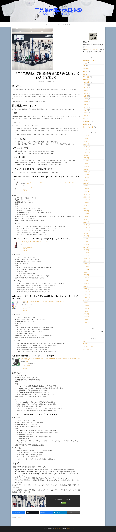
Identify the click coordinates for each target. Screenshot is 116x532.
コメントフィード (88, 346)
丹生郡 (86, 85)
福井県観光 (86, 80)
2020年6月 (86, 275)
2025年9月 (86, 155)
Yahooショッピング (27, 187)
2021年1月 (86, 255)
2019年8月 (86, 303)
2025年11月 (86, 150)
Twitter (57, 25)
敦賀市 (86, 107)
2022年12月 (86, 194)
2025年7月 (86, 161)
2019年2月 (86, 319)
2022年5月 (86, 211)
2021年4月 (86, 247)
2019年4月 (86, 314)
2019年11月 (86, 294)
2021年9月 (86, 233)
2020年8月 (86, 269)
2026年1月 (86, 144)
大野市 (86, 101)
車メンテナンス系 (88, 127)
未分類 (85, 74)
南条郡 (86, 93)
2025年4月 (86, 169)
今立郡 (86, 88)
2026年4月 (86, 138)
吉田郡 (86, 96)
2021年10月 (86, 230)
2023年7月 (86, 175)
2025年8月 (86, 158)
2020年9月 (86, 266)
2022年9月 (86, 202)
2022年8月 (86, 205)
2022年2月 (86, 219)
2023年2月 (86, 189)
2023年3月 (86, 186)
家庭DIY (85, 71)
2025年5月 (86, 166)
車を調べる (86, 124)
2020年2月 (86, 286)
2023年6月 (86, 177)
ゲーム (85, 63)
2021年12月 (86, 225)
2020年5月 (86, 278)
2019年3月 (86, 317)
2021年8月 (86, 236)
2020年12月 (86, 258)
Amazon (25, 189)
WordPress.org (87, 349)
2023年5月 (86, 180)
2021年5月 (86, 244)
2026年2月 (86, 141)
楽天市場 (25, 191)
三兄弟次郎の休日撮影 (58, 10)
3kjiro (53, 81)
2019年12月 (86, 292)
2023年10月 (86, 172)
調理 (84, 118)
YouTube (49, 25)
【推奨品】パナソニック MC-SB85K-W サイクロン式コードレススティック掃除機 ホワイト (42, 301)
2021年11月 (86, 227)
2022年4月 (86, 214)
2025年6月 (86, 163)
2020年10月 (86, 264)
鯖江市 (86, 115)
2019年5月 (86, 311)
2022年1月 (86, 222)
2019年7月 (86, 305)
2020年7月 (86, 272)
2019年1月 (86, 322)
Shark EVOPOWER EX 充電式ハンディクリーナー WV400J (34, 241)
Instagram (66, 25)
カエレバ (27, 183)
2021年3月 (86, 250)
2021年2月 (86, 253)
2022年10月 (86, 200)
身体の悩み (86, 121)
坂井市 (86, 99)
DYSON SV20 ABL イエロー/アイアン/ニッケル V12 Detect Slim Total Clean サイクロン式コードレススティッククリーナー (50, 182)
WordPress (57, 528)
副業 (84, 66)
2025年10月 (86, 152)
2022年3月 (86, 216)
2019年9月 (86, 300)
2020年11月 (86, 261)
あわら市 (86, 82)
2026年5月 (86, 136)
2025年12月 (86, 147)
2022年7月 (86, 208)
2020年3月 (86, 283)
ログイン (85, 341)
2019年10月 (86, 297)
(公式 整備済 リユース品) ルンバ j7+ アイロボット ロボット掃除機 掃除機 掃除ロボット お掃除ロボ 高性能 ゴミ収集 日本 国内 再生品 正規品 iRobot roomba (50, 359)
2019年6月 (86, 308)
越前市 (86, 113)
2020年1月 (86, 289)
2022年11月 (86, 197)
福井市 (86, 110)
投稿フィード (87, 344)
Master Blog (70, 528)
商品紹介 (20, 517)
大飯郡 (86, 104)
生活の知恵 (86, 77)
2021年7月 (86, 239)
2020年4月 (86, 280)
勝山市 (86, 90)
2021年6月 (86, 241)
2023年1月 (86, 191)
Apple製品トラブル (88, 60)
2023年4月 (86, 183)
